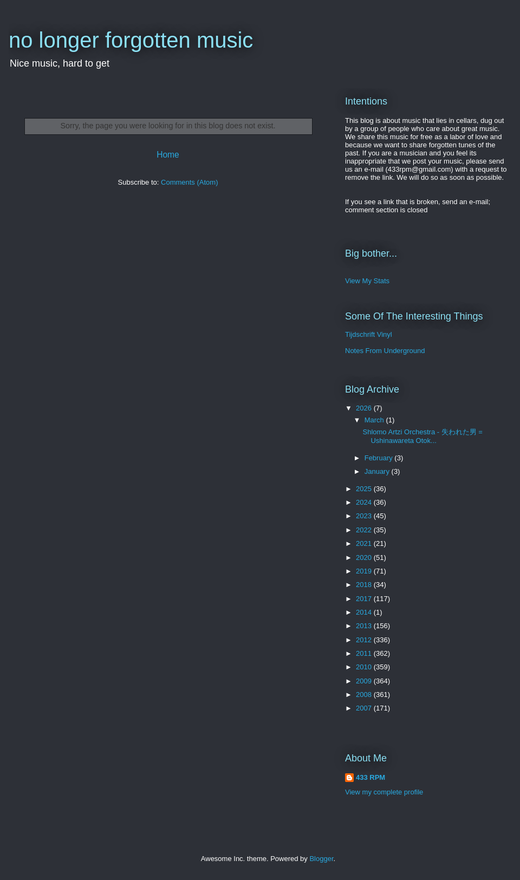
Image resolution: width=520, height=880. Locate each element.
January (378, 471)
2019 (365, 571)
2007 (365, 708)
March (375, 420)
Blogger (321, 859)
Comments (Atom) (189, 182)
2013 (365, 626)
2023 (365, 516)
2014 (365, 612)
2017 (365, 599)
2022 (365, 530)
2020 (365, 557)
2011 (365, 653)
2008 (365, 694)
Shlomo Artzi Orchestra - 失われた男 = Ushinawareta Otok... (422, 436)
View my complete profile (384, 792)
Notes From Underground (385, 351)
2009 (365, 681)
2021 (365, 543)
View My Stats (367, 281)
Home (168, 154)
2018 (365, 585)
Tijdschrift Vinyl (368, 334)
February (380, 458)
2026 (365, 408)
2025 (365, 489)
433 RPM (370, 777)
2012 (365, 640)
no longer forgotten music (131, 40)
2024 (365, 502)
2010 (365, 667)
